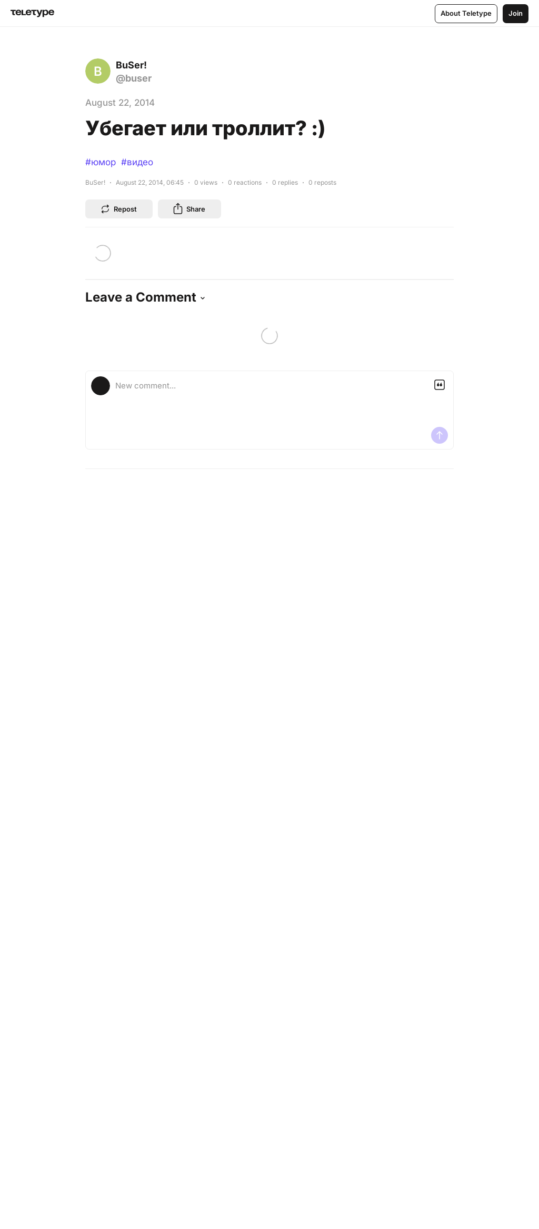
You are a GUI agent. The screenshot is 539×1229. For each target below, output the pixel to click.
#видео (137, 162)
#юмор (100, 162)
